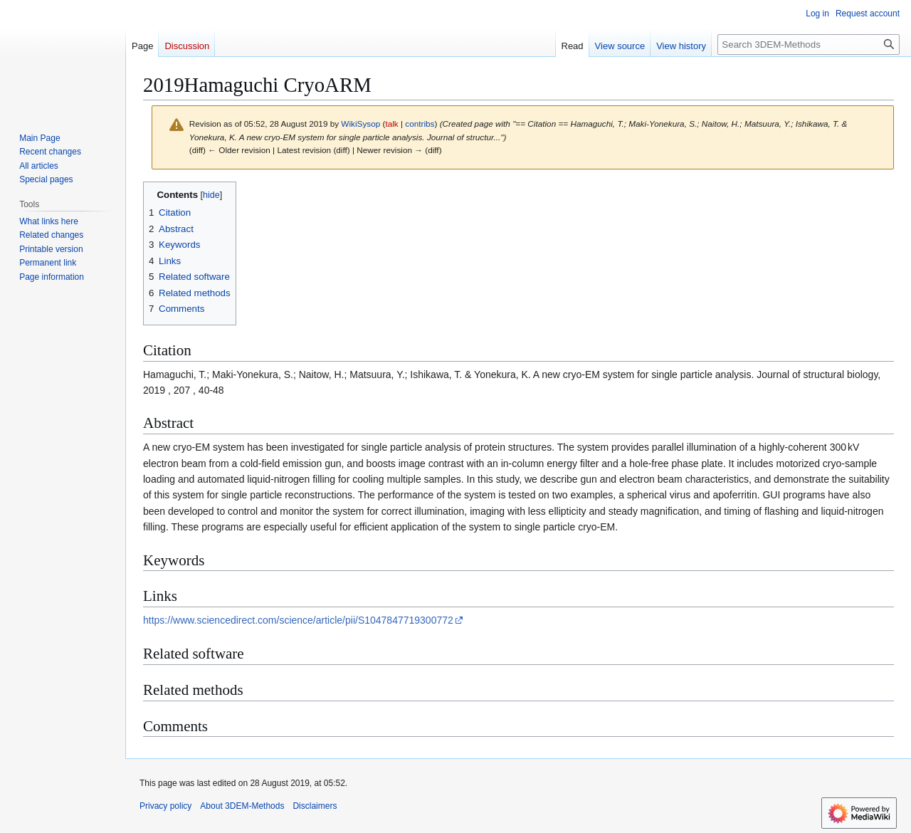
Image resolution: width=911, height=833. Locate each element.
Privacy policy (165, 806)
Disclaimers (315, 806)
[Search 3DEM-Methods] (808, 44)
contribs (419, 123)
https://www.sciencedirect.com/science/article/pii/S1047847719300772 (298, 620)
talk (391, 123)
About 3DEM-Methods (242, 806)
